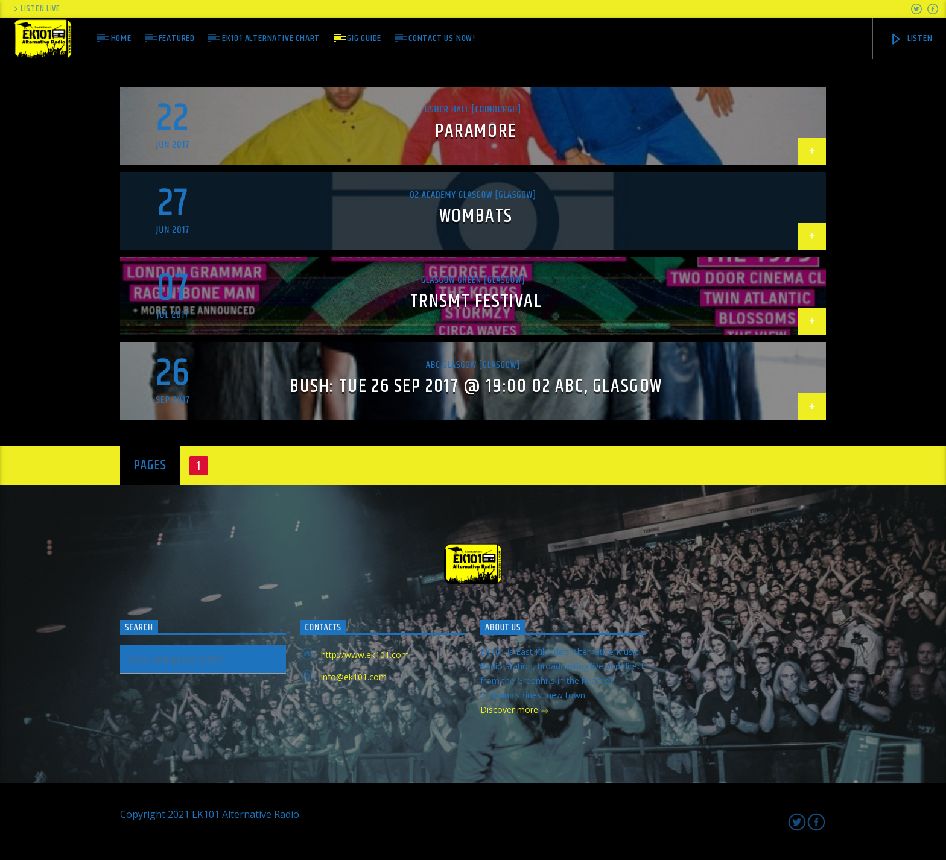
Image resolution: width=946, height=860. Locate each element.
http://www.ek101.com (365, 654)
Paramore (476, 131)
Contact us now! (441, 38)
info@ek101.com (354, 677)
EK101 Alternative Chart (271, 38)
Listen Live (35, 9)
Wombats (476, 216)
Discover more (514, 711)
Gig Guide (364, 38)
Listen (911, 38)
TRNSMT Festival (476, 301)
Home (121, 38)
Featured (177, 38)
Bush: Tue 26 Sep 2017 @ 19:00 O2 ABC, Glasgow (476, 386)
